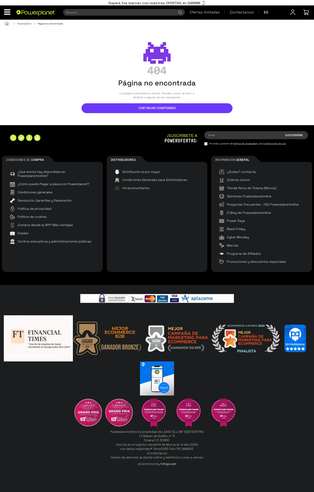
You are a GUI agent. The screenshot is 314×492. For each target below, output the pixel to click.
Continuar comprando (157, 108)
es (266, 12)
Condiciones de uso (274, 143)
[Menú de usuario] (293, 12)
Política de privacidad (245, 143)
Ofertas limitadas (205, 12)
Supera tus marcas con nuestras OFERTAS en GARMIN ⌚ (157, 3)
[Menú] (7, 12)
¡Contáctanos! (242, 12)
